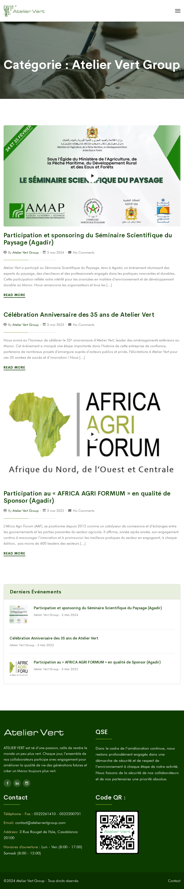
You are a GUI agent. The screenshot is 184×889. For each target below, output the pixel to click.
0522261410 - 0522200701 (57, 813)
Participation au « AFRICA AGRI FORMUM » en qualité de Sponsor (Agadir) (87, 497)
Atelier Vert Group (25, 252)
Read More (15, 295)
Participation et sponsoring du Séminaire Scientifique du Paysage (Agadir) (88, 239)
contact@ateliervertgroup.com (40, 822)
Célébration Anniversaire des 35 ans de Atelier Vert (79, 314)
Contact (174, 881)
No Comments (83, 252)
